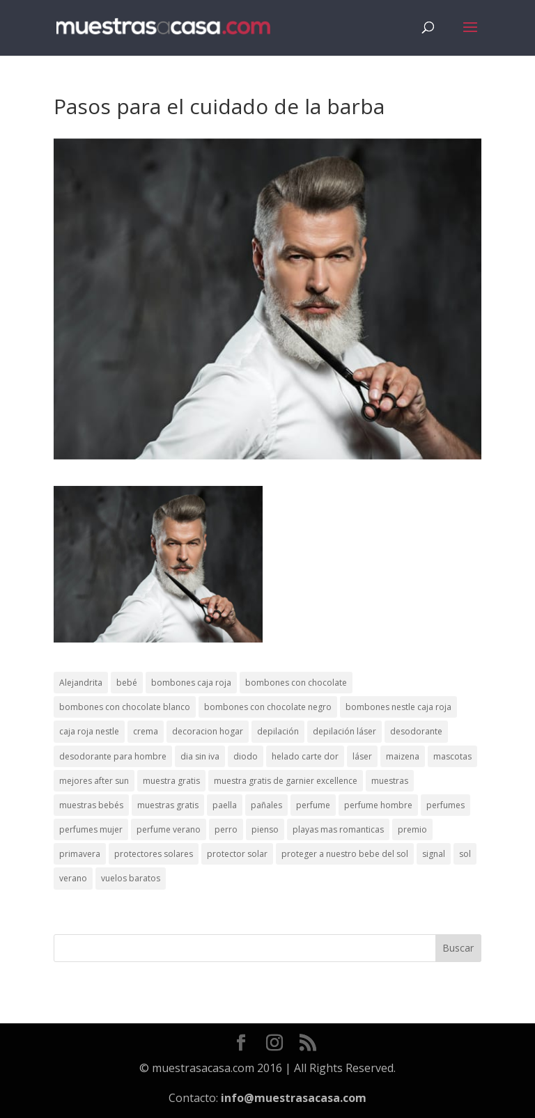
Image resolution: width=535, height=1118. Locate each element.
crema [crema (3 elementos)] (145, 731)
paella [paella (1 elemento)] (224, 805)
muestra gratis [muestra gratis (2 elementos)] (171, 781)
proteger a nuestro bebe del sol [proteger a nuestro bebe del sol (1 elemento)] (344, 854)
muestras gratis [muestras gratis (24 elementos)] (168, 805)
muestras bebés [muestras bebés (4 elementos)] (91, 805)
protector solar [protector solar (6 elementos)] (237, 854)
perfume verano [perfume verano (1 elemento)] (169, 829)
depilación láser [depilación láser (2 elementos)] (344, 731)
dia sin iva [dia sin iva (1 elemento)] (199, 756)
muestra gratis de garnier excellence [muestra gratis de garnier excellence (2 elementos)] (285, 781)
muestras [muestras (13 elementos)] (389, 781)
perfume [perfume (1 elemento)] (313, 805)
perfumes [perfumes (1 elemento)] (445, 805)
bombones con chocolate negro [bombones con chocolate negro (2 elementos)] (268, 707)
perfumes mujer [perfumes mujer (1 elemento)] (91, 829)
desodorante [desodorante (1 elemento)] (416, 731)
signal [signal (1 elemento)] (433, 854)
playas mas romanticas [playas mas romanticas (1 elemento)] (338, 829)
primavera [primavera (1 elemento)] (79, 854)
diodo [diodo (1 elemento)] (245, 756)
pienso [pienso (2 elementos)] (265, 829)
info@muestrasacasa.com (293, 1097)
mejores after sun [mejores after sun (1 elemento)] (94, 781)
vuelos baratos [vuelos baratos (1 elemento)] (130, 878)
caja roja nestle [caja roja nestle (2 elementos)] (89, 731)
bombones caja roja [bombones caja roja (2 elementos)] (191, 682)
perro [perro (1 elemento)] (226, 829)
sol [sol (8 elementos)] (465, 854)
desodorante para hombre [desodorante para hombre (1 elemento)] (112, 756)
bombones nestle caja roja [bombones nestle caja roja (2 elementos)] (398, 707)
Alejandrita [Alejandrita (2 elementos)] (80, 682)
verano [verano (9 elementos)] (73, 878)
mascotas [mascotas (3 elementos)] (452, 756)
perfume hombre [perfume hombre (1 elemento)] (378, 805)
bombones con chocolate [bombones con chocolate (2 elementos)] (296, 682)
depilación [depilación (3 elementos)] (278, 731)
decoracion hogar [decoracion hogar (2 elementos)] (207, 731)
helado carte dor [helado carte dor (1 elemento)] (305, 756)
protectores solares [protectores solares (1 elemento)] (153, 854)
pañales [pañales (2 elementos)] (266, 805)
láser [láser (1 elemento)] (362, 756)
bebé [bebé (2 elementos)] (126, 682)
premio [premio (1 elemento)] (412, 829)
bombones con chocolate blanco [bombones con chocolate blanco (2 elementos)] (124, 707)
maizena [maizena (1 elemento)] (402, 756)
